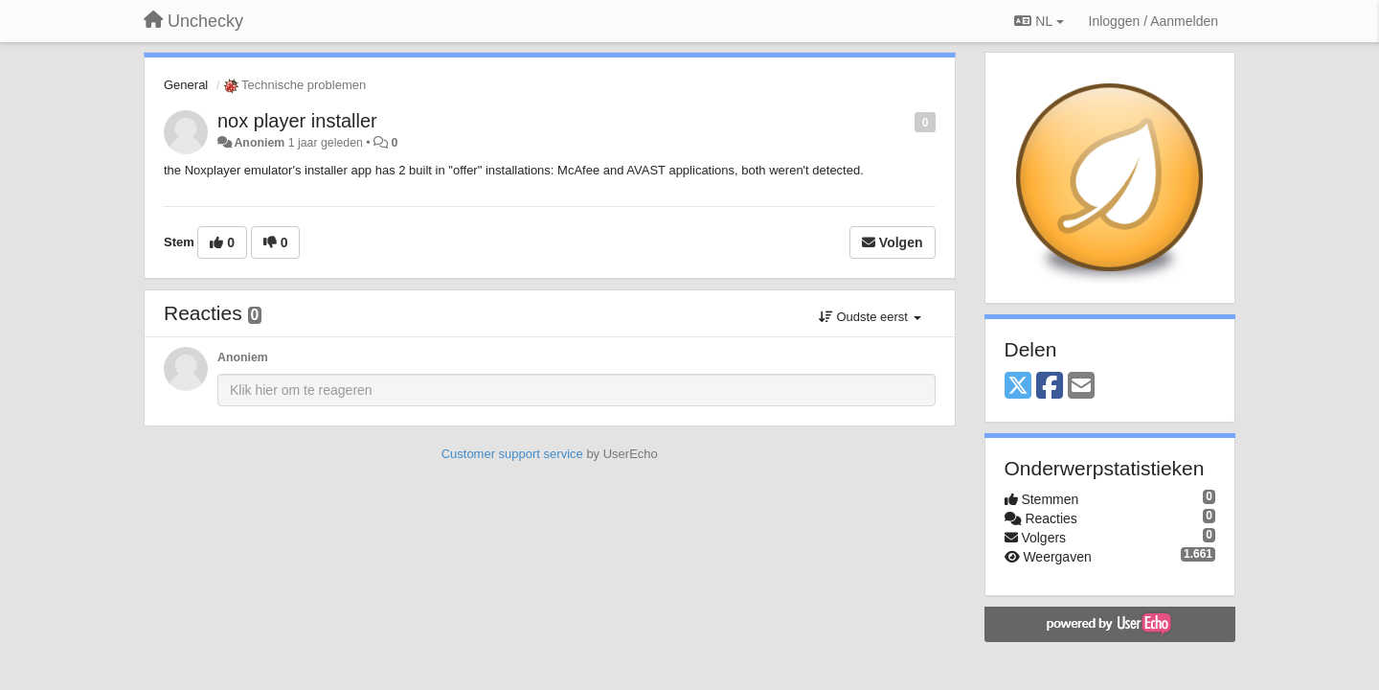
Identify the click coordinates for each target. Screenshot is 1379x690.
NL (1038, 21)
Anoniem (259, 143)
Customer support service (512, 454)
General (186, 85)
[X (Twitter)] (1018, 386)
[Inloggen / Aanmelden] (1153, 21)
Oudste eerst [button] (870, 317)
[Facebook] (1049, 386)
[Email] (1081, 386)
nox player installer (297, 120)
